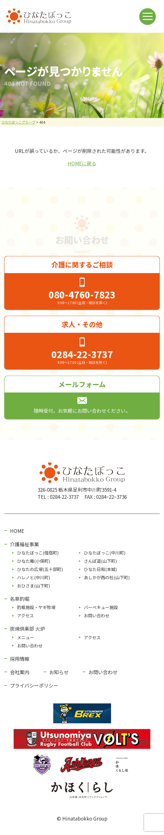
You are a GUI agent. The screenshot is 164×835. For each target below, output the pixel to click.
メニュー (25, 637)
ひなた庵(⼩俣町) (33, 561)
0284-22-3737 (82, 354)
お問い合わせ (96, 615)
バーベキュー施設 (101, 607)
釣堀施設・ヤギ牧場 (36, 607)
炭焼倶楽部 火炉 (27, 628)
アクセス (25, 615)
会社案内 (19, 672)
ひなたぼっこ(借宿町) (38, 553)
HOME (17, 530)
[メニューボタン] (148, 16)
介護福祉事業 (24, 544)
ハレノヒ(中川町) (33, 577)
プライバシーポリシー (34, 685)
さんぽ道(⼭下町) (100, 561)
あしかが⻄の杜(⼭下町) (107, 577)
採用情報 (19, 658)
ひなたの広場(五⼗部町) (40, 569)
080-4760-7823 (82, 294)
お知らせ (58, 672)
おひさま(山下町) (33, 586)
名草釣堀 (19, 598)
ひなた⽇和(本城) (100, 569)
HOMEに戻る (82, 163)
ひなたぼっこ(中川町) (104, 553)
